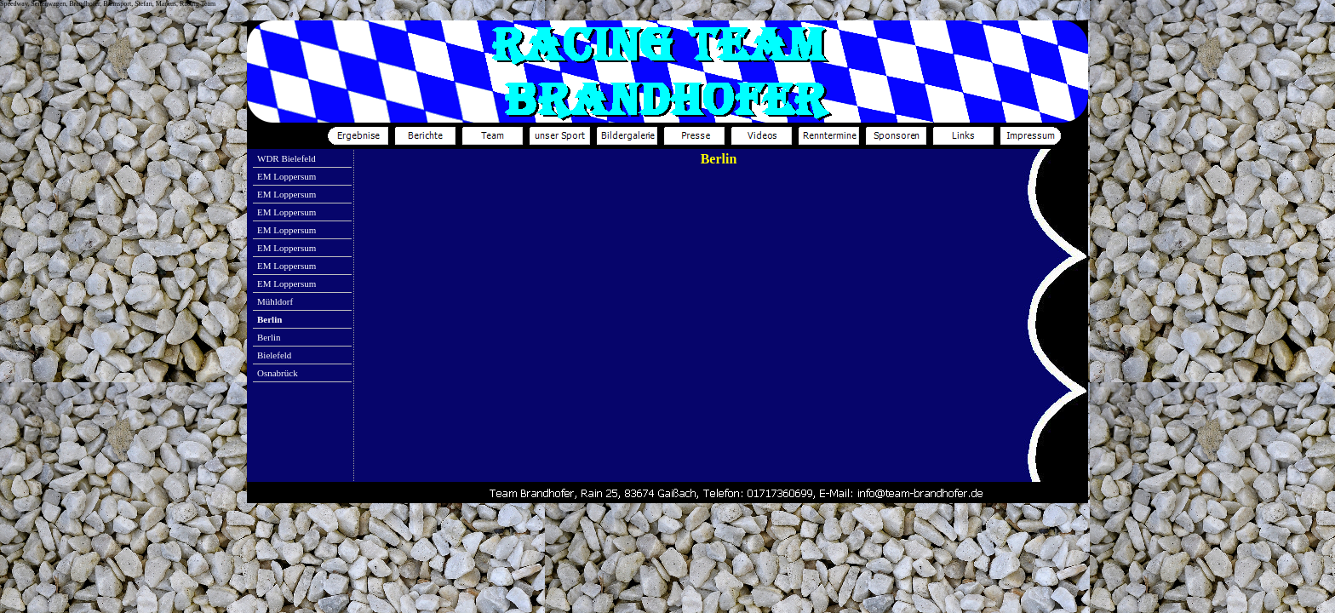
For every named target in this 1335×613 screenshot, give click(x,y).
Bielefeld (274, 355)
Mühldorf (275, 301)
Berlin (269, 337)
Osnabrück (277, 373)
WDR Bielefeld (286, 158)
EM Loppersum (286, 176)
